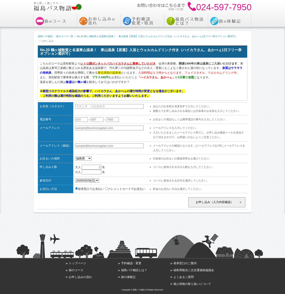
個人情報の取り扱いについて (192, 284)
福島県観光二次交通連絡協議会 (193, 270)
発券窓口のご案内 (185, 263)
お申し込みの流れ (80, 277)
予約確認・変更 (131, 263)
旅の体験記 (128, 277)
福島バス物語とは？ (134, 270)
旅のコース (76, 270)
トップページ (77, 263)
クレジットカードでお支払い (125, 189)
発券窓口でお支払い (89, 189)
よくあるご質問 (183, 277)
